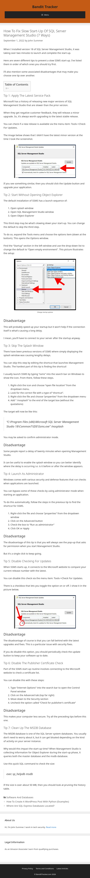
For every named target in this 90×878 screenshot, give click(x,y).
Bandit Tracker (45, 6)
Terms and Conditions (45, 868)
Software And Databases (19, 797)
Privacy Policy (27, 868)
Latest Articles (62, 868)
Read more (51, 827)
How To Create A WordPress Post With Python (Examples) (37, 801)
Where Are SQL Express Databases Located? (30, 805)
